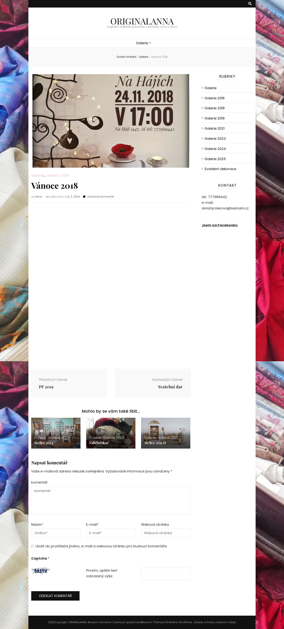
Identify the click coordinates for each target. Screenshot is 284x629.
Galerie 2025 (215, 159)
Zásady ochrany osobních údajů (215, 622)
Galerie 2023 (113, 437)
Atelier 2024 (43, 442)
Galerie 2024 (58, 437)
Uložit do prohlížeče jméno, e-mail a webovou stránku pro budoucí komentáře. (101, 546)
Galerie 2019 (214, 118)
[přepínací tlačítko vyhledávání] (250, 4)
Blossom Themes (152, 622)
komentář (39, 482)
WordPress (185, 622)
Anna (38, 197)
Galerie (142, 43)
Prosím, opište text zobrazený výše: (101, 573)
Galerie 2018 (58, 175)
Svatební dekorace (220, 169)
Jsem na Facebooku (220, 225)
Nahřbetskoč (99, 442)
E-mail (92, 524)
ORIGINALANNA (142, 21)
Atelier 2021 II (155, 442)
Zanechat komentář (100, 197)
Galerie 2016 (214, 98)
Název (37, 524)
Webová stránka (155, 524)
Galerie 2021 (168, 437)
